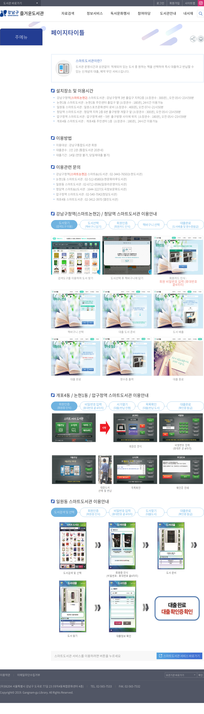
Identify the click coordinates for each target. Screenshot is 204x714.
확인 (200, 675)
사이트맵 (190, 3)
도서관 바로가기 (12, 3)
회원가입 (174, 3)
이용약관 (5, 675)
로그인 (160, 3)
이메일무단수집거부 (28, 675)
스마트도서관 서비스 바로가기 (181, 656)
